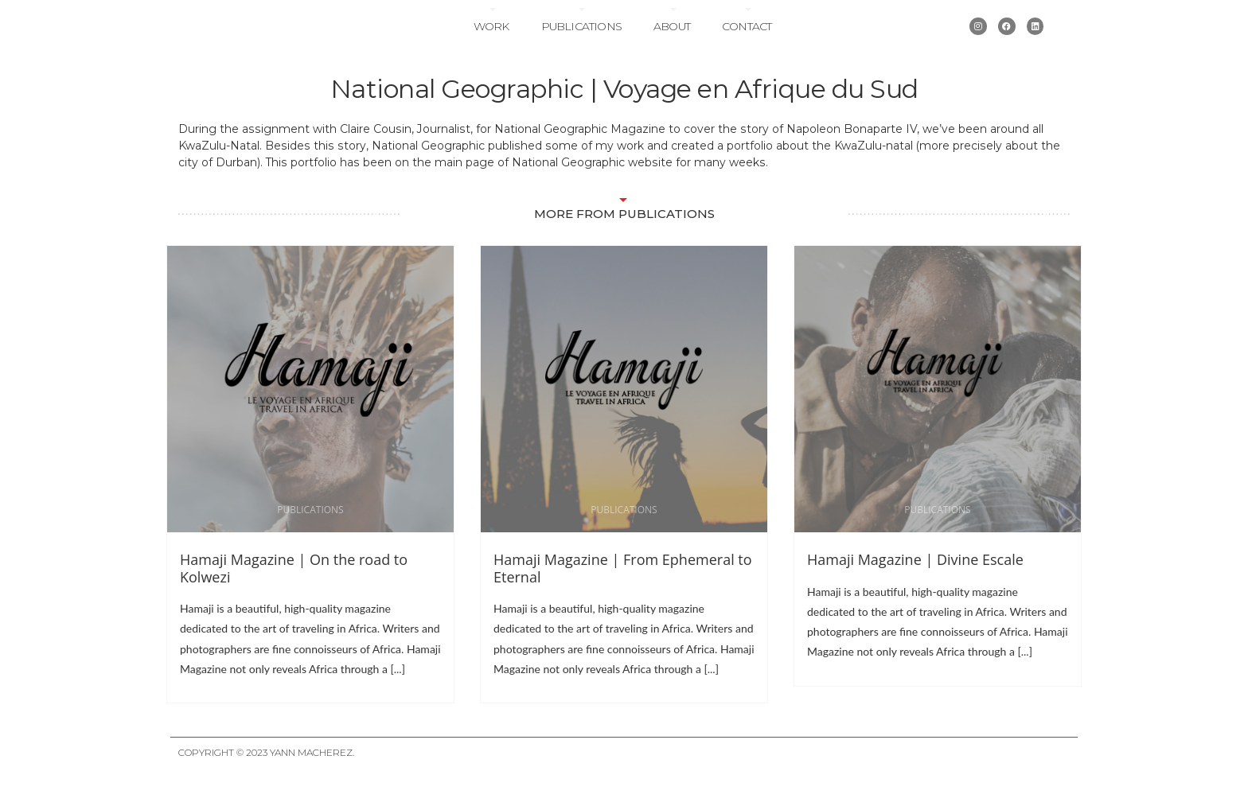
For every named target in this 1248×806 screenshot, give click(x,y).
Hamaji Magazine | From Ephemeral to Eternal (622, 594)
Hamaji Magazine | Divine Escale (915, 585)
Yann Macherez (311, 779)
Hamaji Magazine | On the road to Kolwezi (294, 594)
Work (491, 39)
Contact (746, 39)
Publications (581, 39)
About (671, 39)
